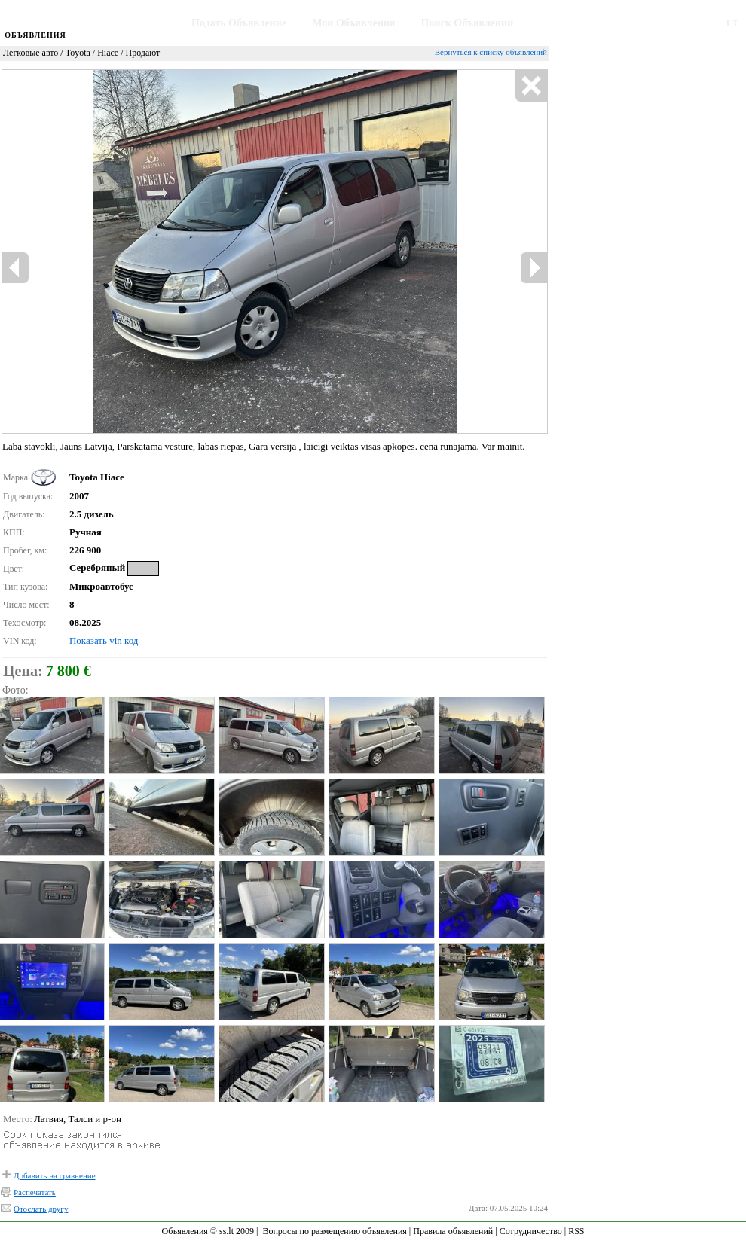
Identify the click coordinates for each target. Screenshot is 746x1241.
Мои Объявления (353, 23)
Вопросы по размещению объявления (334, 1231)
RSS (576, 1231)
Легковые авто (30, 52)
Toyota (78, 52)
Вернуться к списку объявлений (491, 51)
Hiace (107, 52)
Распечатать (35, 1192)
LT (732, 23)
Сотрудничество (531, 1231)
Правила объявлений (453, 1231)
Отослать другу (41, 1208)
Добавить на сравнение (55, 1175)
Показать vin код (103, 640)
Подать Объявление (238, 23)
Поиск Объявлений (467, 23)
